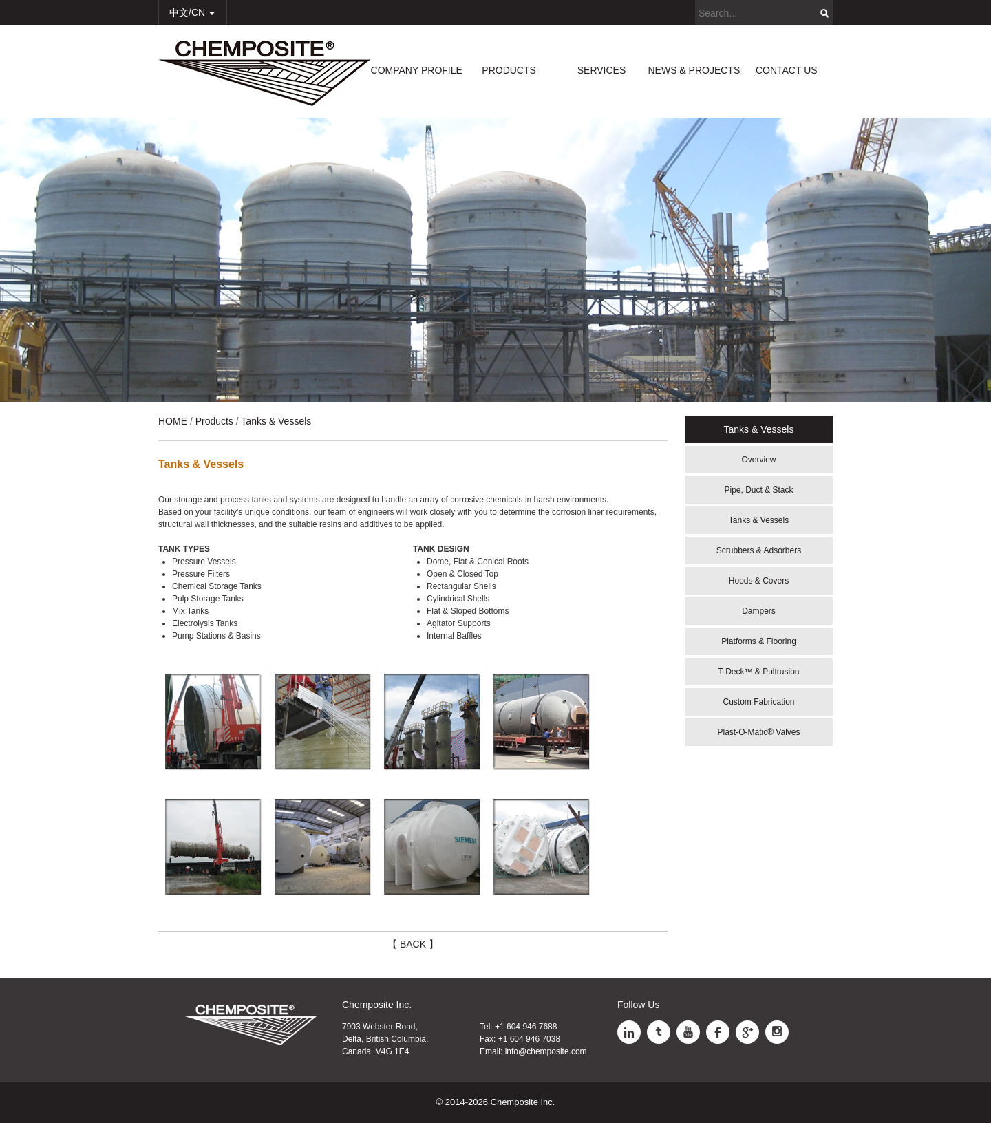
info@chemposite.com (546, 1051)
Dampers (759, 611)
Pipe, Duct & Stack (758, 490)
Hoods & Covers (759, 581)
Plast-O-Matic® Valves (759, 732)
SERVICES (601, 70)
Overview (758, 459)
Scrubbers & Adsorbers (758, 550)
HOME (172, 421)
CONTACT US (787, 70)
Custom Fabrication (758, 702)
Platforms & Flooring (758, 641)
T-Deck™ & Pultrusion (758, 671)
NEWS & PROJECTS (694, 70)
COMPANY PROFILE (416, 70)
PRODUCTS (509, 70)
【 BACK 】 (412, 944)
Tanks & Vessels (759, 520)
